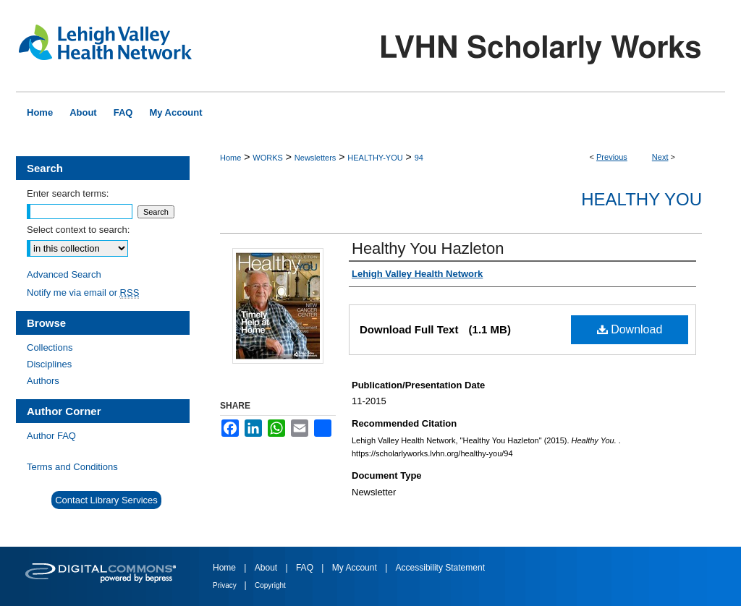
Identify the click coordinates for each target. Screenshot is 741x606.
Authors (43, 380)
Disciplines (49, 364)
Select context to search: (78, 229)
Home (230, 157)
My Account (355, 568)
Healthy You (641, 199)
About (267, 568)
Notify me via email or (83, 292)
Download (630, 329)
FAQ (306, 568)
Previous (611, 157)
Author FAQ (51, 435)
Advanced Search (64, 274)
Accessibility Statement (440, 568)
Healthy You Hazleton (428, 248)
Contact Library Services (106, 500)
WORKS (268, 157)
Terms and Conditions (72, 466)
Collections (50, 347)
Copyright (270, 585)
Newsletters (315, 157)
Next (660, 157)
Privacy (226, 585)
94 (419, 157)
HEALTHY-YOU (374, 157)
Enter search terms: (68, 193)
